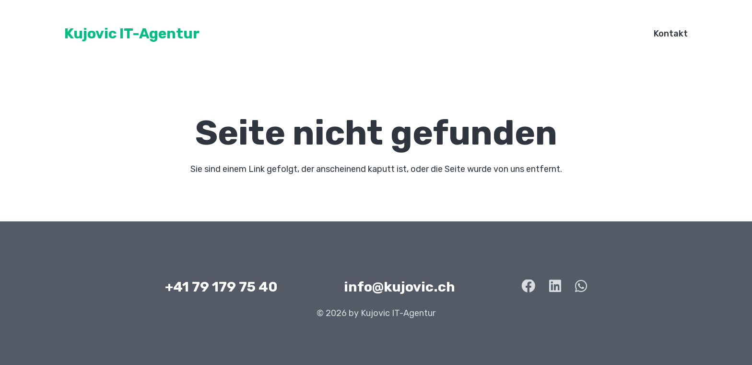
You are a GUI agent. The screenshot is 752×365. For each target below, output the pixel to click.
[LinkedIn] (555, 286)
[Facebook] (528, 286)
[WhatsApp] (581, 286)
